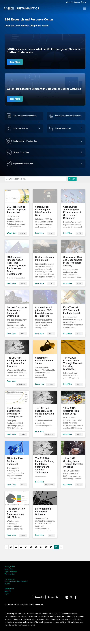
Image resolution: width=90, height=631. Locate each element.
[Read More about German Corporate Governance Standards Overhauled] (17, 313)
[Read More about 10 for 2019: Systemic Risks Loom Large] (73, 414)
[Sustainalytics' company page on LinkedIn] (67, 597)
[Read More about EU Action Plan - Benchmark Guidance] (45, 514)
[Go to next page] (61, 547)
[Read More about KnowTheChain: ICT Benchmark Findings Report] (73, 313)
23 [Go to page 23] (21, 547)
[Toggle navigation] (84, 8)
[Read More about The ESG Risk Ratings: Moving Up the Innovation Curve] (45, 414)
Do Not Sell (9, 569)
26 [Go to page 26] (36, 547)
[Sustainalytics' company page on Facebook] (75, 597)
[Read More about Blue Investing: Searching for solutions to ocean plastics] (17, 414)
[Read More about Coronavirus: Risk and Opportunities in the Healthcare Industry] (73, 263)
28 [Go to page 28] (46, 547)
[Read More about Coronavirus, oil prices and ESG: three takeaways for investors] (45, 313)
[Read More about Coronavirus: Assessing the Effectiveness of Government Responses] (73, 212)
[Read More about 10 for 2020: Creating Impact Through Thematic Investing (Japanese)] (73, 363)
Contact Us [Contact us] (53, 597)
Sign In (83, 2)
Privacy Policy (10, 567)
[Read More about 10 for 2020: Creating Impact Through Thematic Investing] (73, 464)
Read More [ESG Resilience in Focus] (14, 62)
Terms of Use (10, 574)
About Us (69, 2)
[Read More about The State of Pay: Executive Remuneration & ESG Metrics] (17, 514)
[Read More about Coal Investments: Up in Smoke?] (45, 263)
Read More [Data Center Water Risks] (14, 99)
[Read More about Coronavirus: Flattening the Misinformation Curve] (45, 212)
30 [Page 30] (56, 547)
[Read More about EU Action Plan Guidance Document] (17, 464)
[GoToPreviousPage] (7, 547)
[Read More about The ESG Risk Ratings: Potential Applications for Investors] (17, 363)
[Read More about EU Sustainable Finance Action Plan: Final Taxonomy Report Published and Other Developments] (17, 263)
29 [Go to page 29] (51, 547)
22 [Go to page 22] (16, 547)
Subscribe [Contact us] (39, 597)
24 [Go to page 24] (26, 547)
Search (72, 179)
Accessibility (9, 589)
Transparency (10, 579)
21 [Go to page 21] (11, 547)
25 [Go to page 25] (31, 547)
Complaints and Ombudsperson (16, 581)
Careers (77, 2)
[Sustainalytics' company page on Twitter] (71, 597)
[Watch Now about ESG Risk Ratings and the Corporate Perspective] (17, 212)
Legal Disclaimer (11, 572)
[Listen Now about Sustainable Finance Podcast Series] (45, 363)
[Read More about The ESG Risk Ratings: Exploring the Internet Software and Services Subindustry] (45, 464)
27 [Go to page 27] (41, 547)
